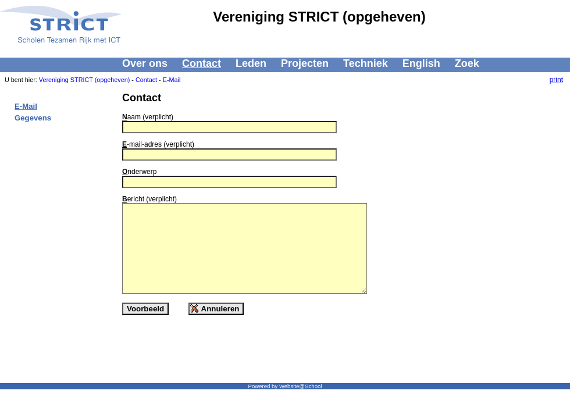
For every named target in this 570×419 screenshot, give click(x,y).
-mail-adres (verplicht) (158, 144)
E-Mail (172, 79)
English (421, 63)
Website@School (300, 386)
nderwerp (139, 172)
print (556, 80)
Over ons (145, 63)
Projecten (305, 63)
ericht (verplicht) (149, 199)
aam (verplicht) (147, 117)
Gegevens (33, 117)
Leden (251, 63)
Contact (201, 63)
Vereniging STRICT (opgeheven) (84, 79)
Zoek (467, 63)
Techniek (365, 63)
